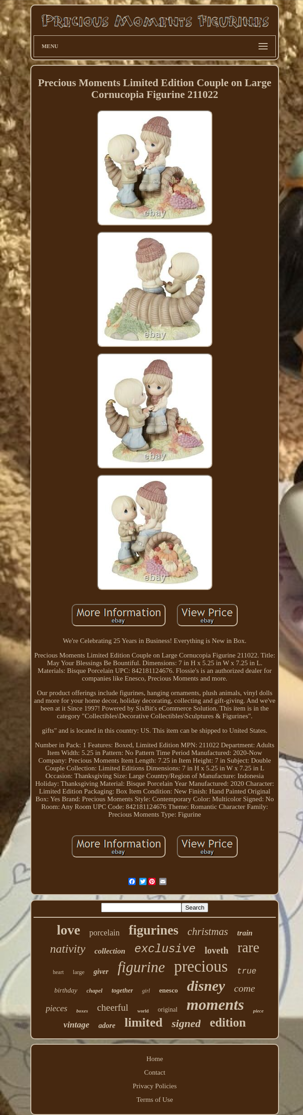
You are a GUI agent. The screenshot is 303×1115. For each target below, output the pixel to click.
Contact (155, 1072)
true (246, 971)
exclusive (164, 949)
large (79, 972)
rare (248, 947)
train (245, 933)
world (143, 1010)
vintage (76, 1024)
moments (215, 1004)
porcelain (104, 932)
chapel (95, 990)
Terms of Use (155, 1099)
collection (109, 951)
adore (106, 1025)
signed (185, 1023)
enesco (168, 990)
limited (143, 1022)
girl (146, 991)
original (168, 1009)
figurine (141, 967)
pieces (56, 1008)
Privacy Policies (154, 1086)
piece (258, 1010)
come (244, 988)
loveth (216, 950)
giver (100, 971)
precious (201, 966)
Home (155, 1058)
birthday (66, 990)
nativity (67, 948)
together (122, 990)
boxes (82, 1010)
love (68, 929)
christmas (207, 931)
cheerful (112, 1007)
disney (206, 986)
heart (58, 972)
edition (228, 1022)
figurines (154, 930)
